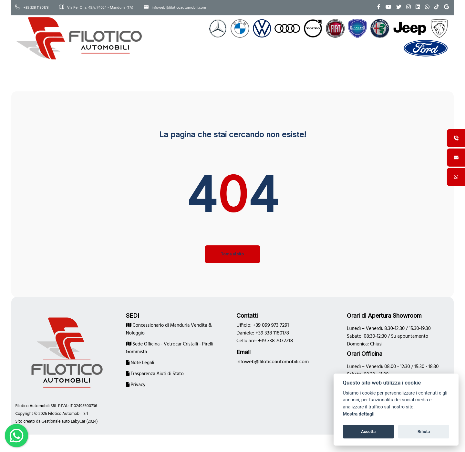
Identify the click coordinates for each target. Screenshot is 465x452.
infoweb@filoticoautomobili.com (182, 8)
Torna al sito (232, 252)
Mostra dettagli (359, 414)
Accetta (368, 431)
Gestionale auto (63, 419)
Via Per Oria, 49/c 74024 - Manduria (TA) (104, 8)
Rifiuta (424, 431)
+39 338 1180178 (40, 8)
